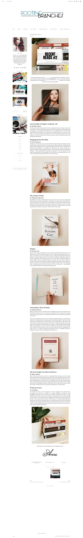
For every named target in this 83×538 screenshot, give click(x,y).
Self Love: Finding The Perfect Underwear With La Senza (20, 82)
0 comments (63, 462)
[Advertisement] (50, 522)
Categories (9, 1)
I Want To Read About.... (65, 29)
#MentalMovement (43, 29)
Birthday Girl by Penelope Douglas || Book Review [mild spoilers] (20, 94)
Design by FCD (67, 536)
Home (3, 1)
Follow (14, 34)
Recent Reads (47, 77)
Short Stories (53, 29)
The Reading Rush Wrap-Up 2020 (52, 80)
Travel (18, 29)
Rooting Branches (61, 536)
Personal (25, 29)
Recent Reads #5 (19, 106)
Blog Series (33, 29)
